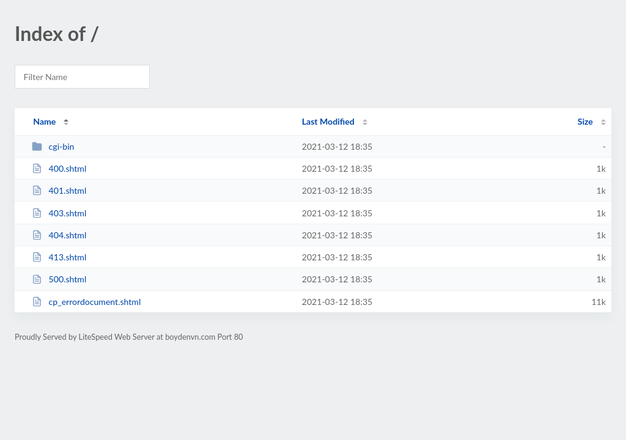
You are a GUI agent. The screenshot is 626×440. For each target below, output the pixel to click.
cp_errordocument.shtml (86, 301)
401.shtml (59, 190)
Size (585, 121)
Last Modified (328, 121)
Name (44, 121)
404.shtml (59, 235)
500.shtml (59, 279)
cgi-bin (53, 146)
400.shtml (59, 168)
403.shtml (59, 213)
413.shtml (59, 257)
